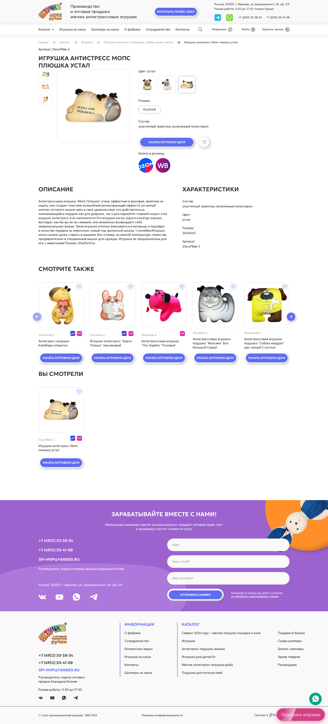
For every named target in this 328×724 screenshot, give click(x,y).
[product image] (93, 105)
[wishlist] (222, 29)
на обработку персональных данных (255, 596)
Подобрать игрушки (300, 714)
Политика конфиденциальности (162, 715)
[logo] (50, 11)
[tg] (218, 17)
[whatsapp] (229, 17)
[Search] (200, 29)
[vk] (42, 597)
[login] (248, 29)
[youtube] (59, 597)
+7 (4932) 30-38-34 (250, 17)
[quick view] (61, 305)
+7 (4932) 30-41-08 (278, 17)
